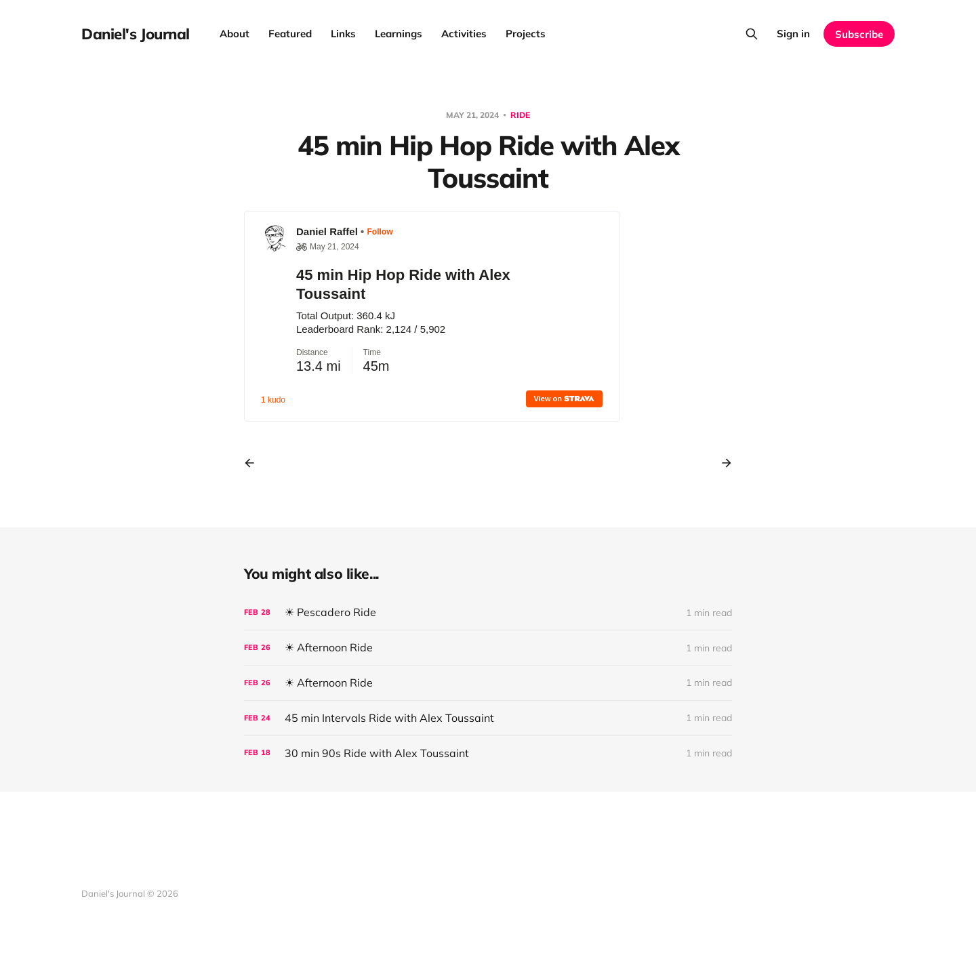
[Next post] (722, 463)
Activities (464, 33)
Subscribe (859, 34)
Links (343, 33)
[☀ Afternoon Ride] (488, 647)
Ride (520, 115)
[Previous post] (254, 463)
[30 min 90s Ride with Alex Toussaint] (488, 753)
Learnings (398, 33)
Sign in (793, 33)
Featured (290, 33)
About (234, 33)
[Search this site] (751, 34)
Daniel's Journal (135, 33)
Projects (526, 33)
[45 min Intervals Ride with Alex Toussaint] (488, 718)
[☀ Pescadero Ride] (488, 612)
